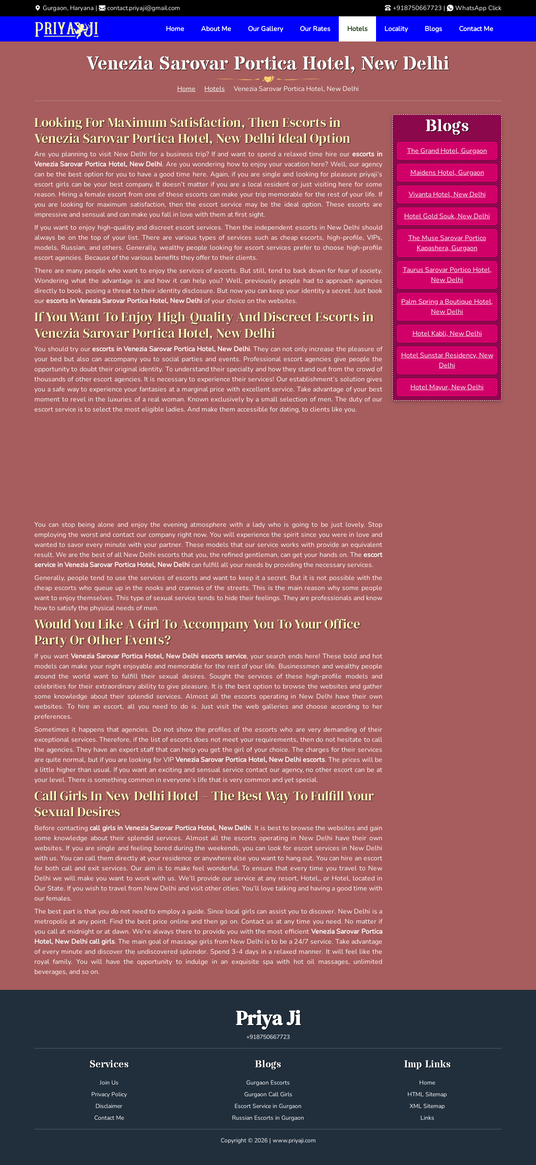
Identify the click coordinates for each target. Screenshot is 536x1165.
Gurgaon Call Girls (268, 1094)
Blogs (433, 29)
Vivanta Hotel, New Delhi (447, 194)
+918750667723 (417, 8)
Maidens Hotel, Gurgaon (447, 172)
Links (427, 1118)
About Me (216, 29)
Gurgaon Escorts (268, 1083)
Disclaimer (108, 1106)
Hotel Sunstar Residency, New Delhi (447, 360)
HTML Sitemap (427, 1094)
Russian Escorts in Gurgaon (268, 1118)
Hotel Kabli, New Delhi (447, 333)
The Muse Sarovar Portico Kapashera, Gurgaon (447, 243)
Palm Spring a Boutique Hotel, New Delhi (447, 306)
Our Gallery (265, 29)
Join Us (109, 1083)
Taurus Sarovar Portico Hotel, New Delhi (447, 275)
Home (175, 29)
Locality (396, 29)
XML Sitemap (427, 1106)
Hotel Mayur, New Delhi (447, 387)
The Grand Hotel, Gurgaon (447, 150)
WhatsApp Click (478, 8)
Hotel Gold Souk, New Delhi (447, 216)
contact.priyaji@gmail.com (143, 8)
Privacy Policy (109, 1094)
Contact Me (476, 29)
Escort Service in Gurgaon (268, 1106)
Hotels (357, 29)
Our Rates (315, 29)
